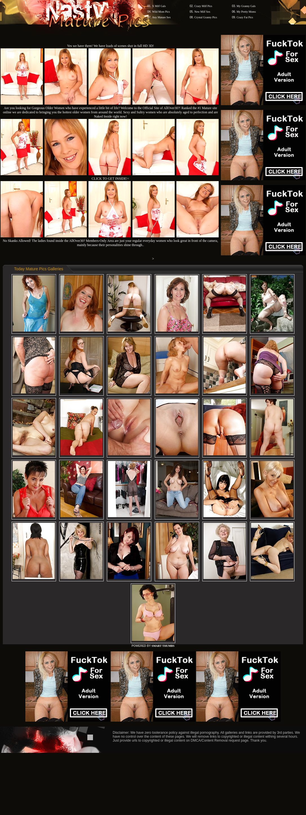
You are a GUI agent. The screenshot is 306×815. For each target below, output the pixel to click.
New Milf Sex (202, 11)
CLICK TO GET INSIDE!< (110, 179)
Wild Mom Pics (161, 11)
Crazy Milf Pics (203, 6)
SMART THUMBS (163, 645)
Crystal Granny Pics (205, 17)
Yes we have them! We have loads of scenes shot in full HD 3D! (110, 46)
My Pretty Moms (246, 11)
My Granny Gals (246, 6)
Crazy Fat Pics (245, 17)
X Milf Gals (159, 6)
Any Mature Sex (161, 17)
